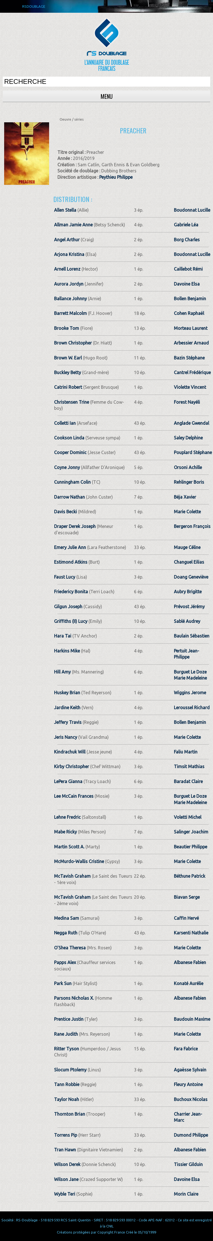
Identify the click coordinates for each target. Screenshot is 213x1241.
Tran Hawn (65, 1149)
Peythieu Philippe (116, 177)
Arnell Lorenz (67, 268)
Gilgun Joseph (68, 606)
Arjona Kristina (69, 254)
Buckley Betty (67, 372)
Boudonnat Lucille (192, 210)
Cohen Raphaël (189, 313)
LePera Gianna (68, 781)
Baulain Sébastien (191, 635)
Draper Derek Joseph (75, 526)
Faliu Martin (185, 751)
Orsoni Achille (188, 467)
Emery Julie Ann (70, 547)
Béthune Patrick (189, 876)
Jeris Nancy (65, 737)
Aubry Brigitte (188, 591)
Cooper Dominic (70, 452)
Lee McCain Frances (73, 796)
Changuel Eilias (189, 561)
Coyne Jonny (67, 467)
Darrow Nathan (69, 496)
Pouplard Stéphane (193, 452)
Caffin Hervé (186, 918)
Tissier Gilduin (188, 1164)
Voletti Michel (187, 817)
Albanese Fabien (190, 962)
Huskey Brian (67, 692)
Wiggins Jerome (190, 692)
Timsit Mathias (189, 766)
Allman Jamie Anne (73, 224)
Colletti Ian (65, 423)
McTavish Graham (72, 876)
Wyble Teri (64, 1193)
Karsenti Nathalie (191, 932)
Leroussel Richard (192, 707)
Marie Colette (187, 511)
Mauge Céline (187, 547)
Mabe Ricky (65, 831)
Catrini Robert (68, 387)
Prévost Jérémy (189, 606)
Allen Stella (65, 210)
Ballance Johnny (70, 298)
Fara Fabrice (186, 1048)
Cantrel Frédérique (192, 372)
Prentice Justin (68, 1019)
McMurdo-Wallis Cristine (79, 861)
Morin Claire (186, 1193)
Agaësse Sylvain (190, 1069)
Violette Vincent (190, 387)
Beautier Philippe (190, 846)
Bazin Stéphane (189, 357)
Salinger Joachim (191, 831)
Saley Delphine (188, 437)
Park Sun (63, 983)
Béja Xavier (185, 496)
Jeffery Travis (68, 722)
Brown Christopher (73, 342)
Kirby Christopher (71, 766)
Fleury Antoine (188, 1084)
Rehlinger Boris (189, 482)
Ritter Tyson (66, 1048)
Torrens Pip (65, 1135)
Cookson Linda (69, 437)
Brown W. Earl (68, 357)
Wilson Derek (67, 1164)
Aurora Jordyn (68, 283)
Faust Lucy (64, 576)
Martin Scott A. (69, 846)
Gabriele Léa (186, 224)
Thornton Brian (69, 1114)
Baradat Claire (188, 781)
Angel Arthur (67, 239)
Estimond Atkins (70, 561)
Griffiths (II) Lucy (70, 621)
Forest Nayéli (187, 402)
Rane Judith (66, 1034)
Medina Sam (66, 918)
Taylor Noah (66, 1099)
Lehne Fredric (67, 817)
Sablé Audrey (187, 621)
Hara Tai (62, 635)
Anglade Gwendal (191, 423)
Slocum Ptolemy (70, 1069)
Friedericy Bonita (71, 591)
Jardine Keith (67, 707)
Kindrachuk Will (69, 751)
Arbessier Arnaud (191, 342)
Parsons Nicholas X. (74, 998)
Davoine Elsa (187, 283)
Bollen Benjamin (190, 298)
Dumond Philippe (191, 1135)
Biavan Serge (187, 897)
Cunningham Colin (72, 482)
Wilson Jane (66, 1179)
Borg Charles (187, 239)
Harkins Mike (67, 650)
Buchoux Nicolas (190, 1099)
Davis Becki (65, 511)
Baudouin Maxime (192, 1019)
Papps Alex (65, 962)
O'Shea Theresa (70, 947)
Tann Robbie (66, 1084)
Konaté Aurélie (188, 983)
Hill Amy (62, 671)
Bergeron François (192, 526)
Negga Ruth (65, 932)
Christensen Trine (71, 402)
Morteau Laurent (190, 328)
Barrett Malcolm (70, 313)
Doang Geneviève (191, 576)
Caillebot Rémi (188, 268)
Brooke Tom (66, 328)
